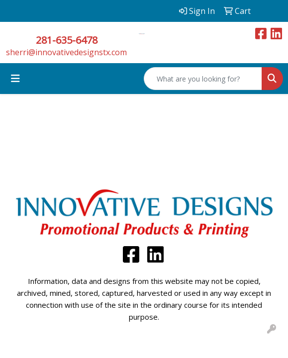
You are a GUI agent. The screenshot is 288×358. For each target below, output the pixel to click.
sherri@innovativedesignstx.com (66, 52)
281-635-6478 (66, 40)
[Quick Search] (203, 78)
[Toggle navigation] (15, 79)
